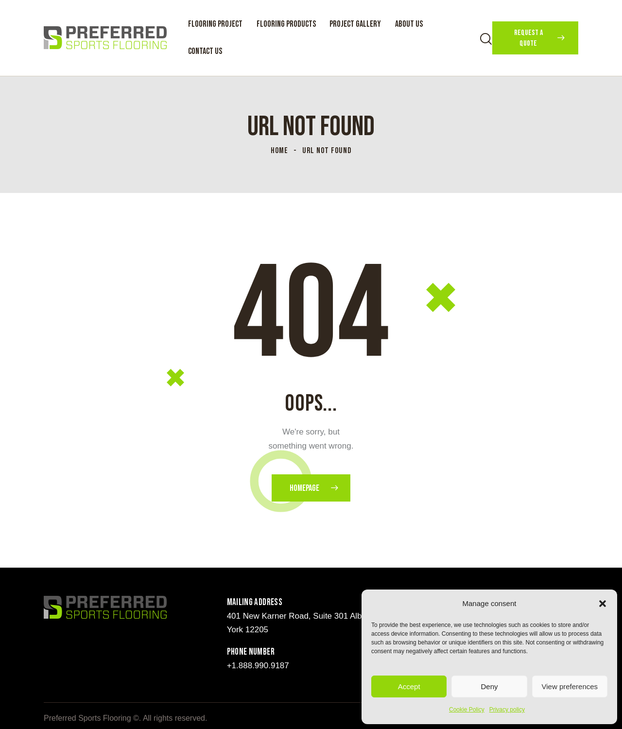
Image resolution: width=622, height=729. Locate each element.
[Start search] (486, 39)
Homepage (304, 488)
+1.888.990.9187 (258, 665)
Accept (409, 686)
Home (279, 151)
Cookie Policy (466, 709)
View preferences (570, 686)
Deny (489, 686)
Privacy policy (507, 709)
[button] (602, 603)
